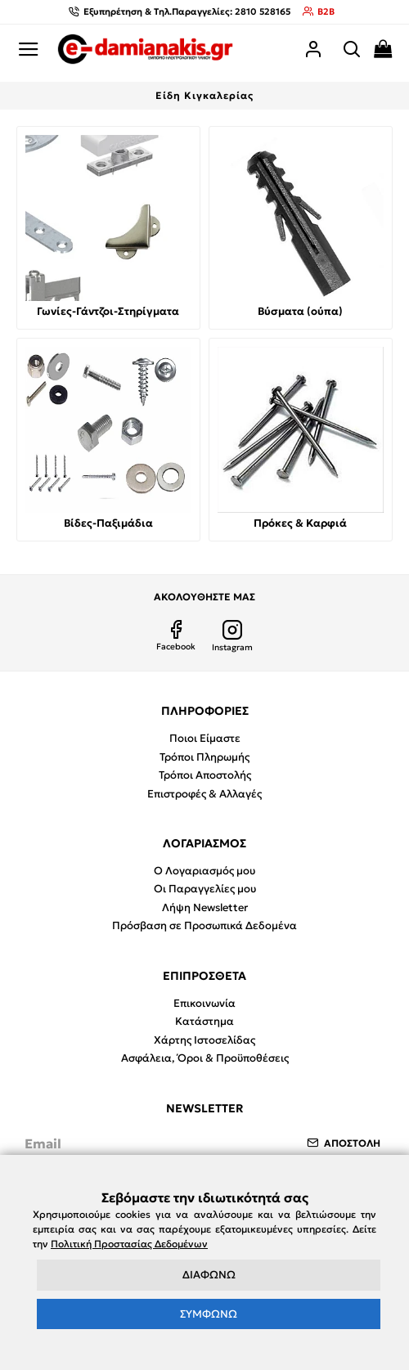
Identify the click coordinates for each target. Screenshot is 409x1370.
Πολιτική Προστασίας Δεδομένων (129, 1243)
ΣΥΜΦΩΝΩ (208, 1314)
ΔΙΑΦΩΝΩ (209, 1275)
